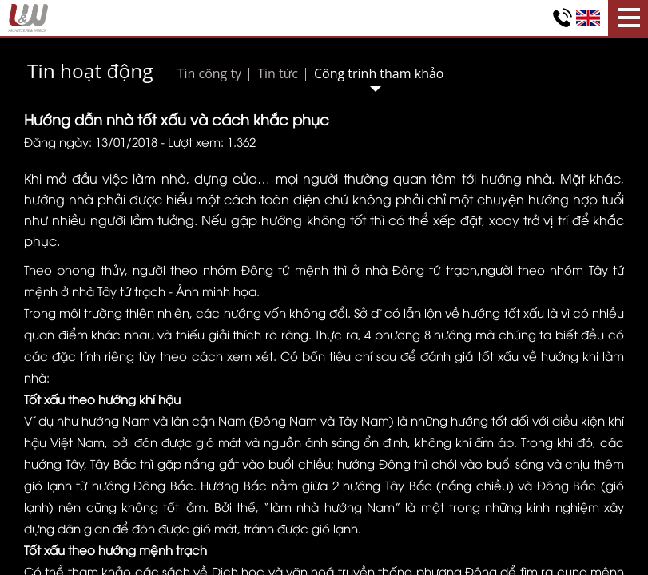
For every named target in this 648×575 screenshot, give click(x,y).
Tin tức (277, 73)
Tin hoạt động (90, 71)
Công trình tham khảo (379, 73)
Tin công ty (209, 73)
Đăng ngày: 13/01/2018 (90, 141)
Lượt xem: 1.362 (212, 141)
